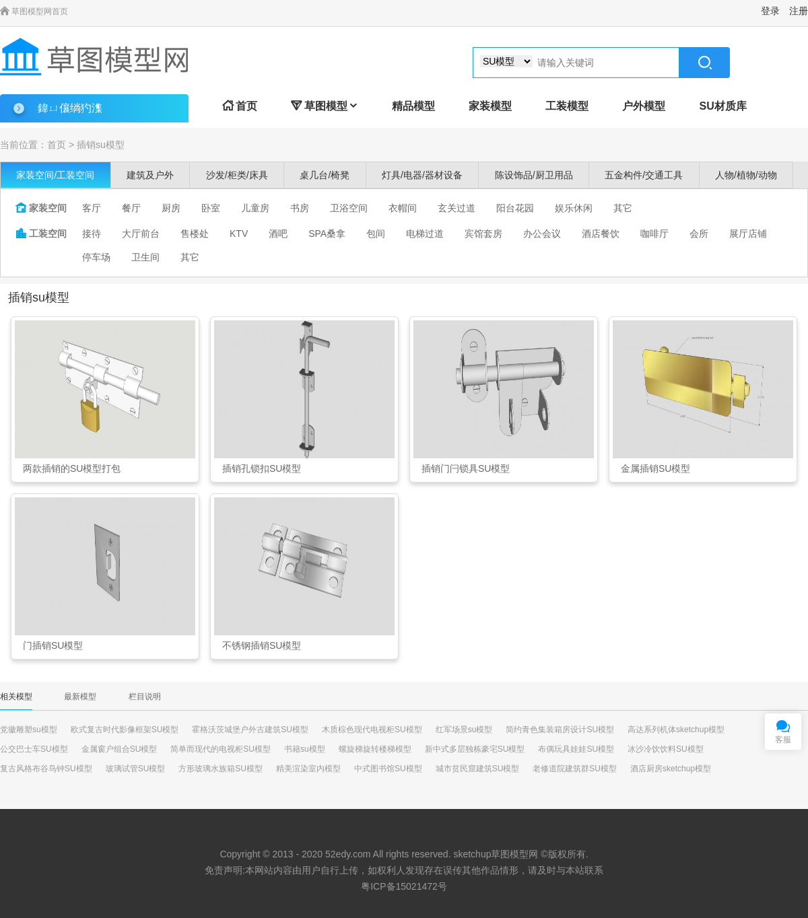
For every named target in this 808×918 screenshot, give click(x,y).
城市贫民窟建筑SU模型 (478, 768)
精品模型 (413, 106)
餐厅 (131, 208)
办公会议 (542, 233)
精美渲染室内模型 (308, 768)
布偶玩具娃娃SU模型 (576, 749)
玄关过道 (456, 208)
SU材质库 (722, 106)
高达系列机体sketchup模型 (676, 729)
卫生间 (145, 257)
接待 (91, 233)
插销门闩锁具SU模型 (466, 468)
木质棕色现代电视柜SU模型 (372, 729)
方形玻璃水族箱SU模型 (220, 768)
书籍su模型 (304, 749)
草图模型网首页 (34, 11)
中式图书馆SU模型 (388, 768)
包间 (375, 233)
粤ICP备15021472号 (404, 886)
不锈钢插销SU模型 (261, 645)
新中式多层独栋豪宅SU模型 (475, 749)
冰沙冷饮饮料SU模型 (666, 749)
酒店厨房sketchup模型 (670, 768)
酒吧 (278, 233)
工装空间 (41, 233)
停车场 (96, 257)
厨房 (171, 208)
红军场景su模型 (464, 729)
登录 (770, 10)
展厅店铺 (748, 233)
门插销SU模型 (53, 645)
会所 (698, 233)
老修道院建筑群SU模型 (575, 768)
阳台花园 (515, 208)
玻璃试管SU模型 (136, 768)
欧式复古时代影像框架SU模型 (125, 729)
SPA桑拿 (326, 233)
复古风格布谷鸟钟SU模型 (46, 768)
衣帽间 (403, 208)
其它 (622, 208)
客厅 (91, 208)
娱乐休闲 (574, 208)
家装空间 (41, 208)
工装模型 (566, 106)
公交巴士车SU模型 (34, 749)
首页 (239, 106)
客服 (783, 739)
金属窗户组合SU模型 (119, 749)
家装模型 (490, 106)
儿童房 (255, 208)
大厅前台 (141, 233)
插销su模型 (101, 144)
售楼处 (194, 233)
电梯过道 (425, 233)
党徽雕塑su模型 (28, 729)
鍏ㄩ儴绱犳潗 (70, 108)
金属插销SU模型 (655, 468)
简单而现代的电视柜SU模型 (220, 749)
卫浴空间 (349, 208)
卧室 (210, 208)
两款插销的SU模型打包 (72, 468)
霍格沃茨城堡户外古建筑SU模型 (250, 729)
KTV (239, 233)
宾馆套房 (483, 233)
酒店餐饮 (600, 233)
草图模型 (324, 106)
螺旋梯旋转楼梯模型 (375, 749)
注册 (798, 10)
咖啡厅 (654, 233)
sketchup (472, 854)
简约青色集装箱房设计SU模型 (560, 729)
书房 (299, 208)
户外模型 (643, 106)
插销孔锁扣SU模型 (261, 468)
